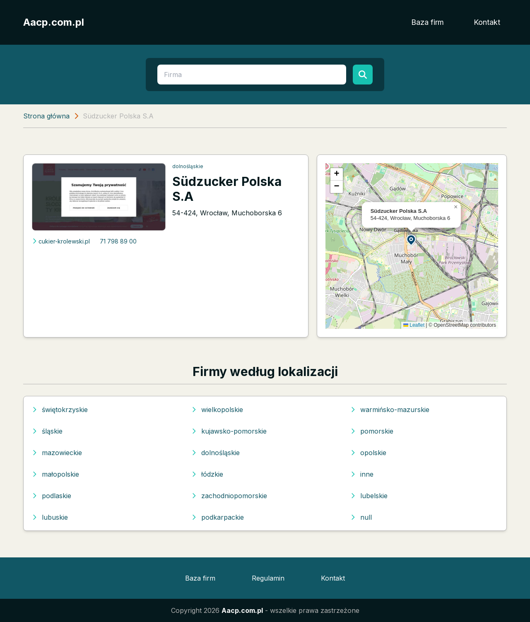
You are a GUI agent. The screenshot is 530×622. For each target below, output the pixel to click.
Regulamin (268, 578)
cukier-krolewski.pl (61, 241)
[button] (411, 239)
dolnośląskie (187, 166)
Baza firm (427, 22)
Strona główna (46, 116)
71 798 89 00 (118, 241)
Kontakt (487, 22)
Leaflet (413, 325)
